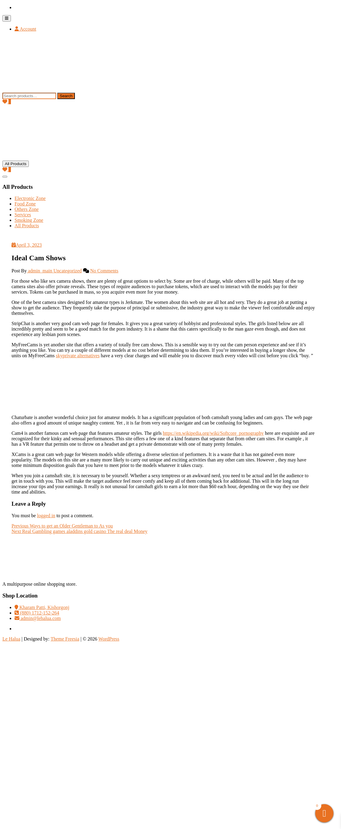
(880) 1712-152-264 (37, 612)
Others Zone (27, 209)
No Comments (104, 270)
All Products (27, 225)
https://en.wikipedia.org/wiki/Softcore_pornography (213, 433)
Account (25, 29)
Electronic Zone (30, 198)
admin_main (40, 270)
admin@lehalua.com (38, 618)
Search (66, 96)
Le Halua (11, 638)
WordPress (109, 638)
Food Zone (25, 203)
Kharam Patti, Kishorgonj (42, 607)
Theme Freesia (65, 638)
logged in (46, 515)
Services (23, 214)
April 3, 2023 (27, 245)
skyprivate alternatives (77, 355)
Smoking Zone (29, 220)
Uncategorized (67, 270)
